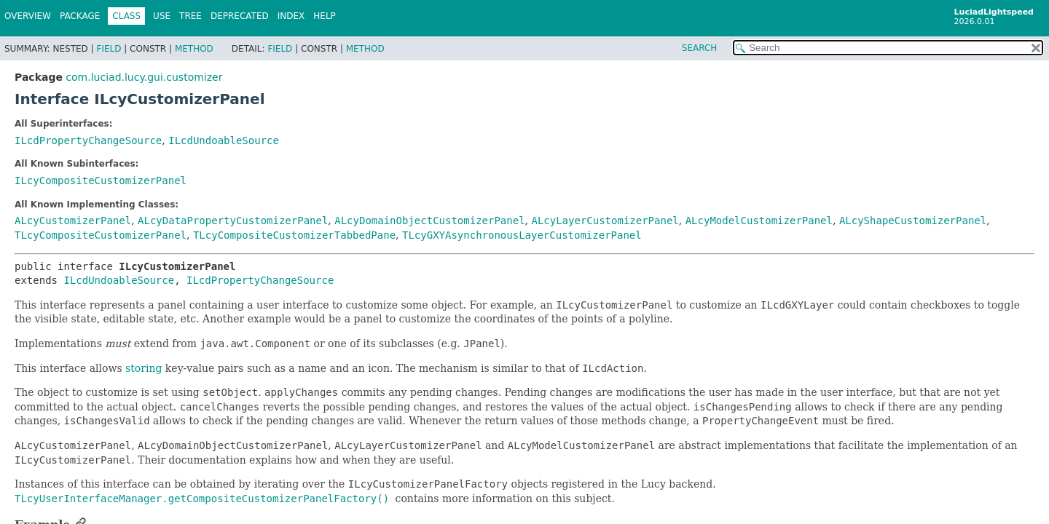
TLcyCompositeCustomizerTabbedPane (294, 235)
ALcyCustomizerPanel (73, 220)
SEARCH (700, 48)
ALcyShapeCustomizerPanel (912, 220)
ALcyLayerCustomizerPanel (604, 220)
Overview (27, 16)
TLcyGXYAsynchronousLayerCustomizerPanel (522, 235)
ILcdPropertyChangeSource (88, 140)
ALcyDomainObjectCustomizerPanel (429, 220)
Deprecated (240, 16)
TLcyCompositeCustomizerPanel (100, 235)
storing (143, 368)
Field (108, 49)
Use (161, 16)
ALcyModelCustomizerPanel (759, 220)
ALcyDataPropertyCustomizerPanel (233, 220)
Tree (190, 16)
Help (324, 16)
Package (80, 16)
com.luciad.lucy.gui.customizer (144, 77)
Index (291, 16)
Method (194, 49)
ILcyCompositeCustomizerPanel (100, 180)
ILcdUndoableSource (223, 140)
